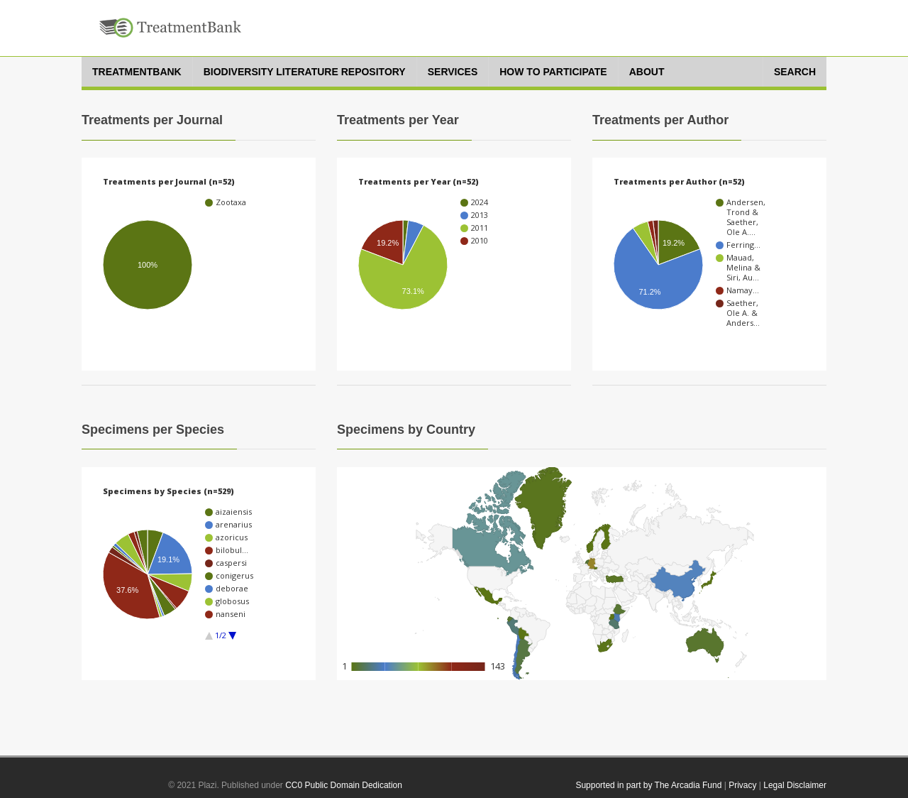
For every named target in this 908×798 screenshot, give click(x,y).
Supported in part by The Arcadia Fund (648, 785)
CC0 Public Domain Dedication (343, 785)
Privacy (742, 785)
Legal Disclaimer (794, 785)
